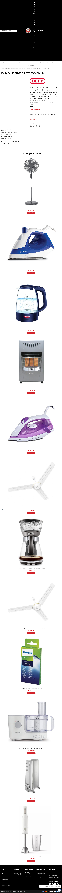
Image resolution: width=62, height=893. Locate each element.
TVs (2, 873)
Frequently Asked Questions (41, 873)
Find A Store (38, 871)
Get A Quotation (17, 871)
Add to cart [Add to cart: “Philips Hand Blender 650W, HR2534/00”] (31, 861)
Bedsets (3, 871)
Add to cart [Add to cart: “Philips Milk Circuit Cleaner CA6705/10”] (31, 693)
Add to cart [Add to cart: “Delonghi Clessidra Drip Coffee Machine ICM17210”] (31, 573)
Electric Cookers (5, 879)
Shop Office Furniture (17, 873)
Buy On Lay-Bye (28, 873)
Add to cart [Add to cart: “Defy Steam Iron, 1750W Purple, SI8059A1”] (31, 453)
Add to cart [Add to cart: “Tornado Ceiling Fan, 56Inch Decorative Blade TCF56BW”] (31, 633)
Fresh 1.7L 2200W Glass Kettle (31, 328)
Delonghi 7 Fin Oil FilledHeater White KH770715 (31, 796)
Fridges (3, 874)
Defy (34, 106)
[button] (31, 126)
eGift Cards (27, 875)
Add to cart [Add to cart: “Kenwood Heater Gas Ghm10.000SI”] (31, 393)
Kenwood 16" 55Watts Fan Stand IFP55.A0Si (31, 208)
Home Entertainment (6, 885)
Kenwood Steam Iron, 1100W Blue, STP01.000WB (31, 268)
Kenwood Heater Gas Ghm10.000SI (31, 388)
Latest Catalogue (28, 876)
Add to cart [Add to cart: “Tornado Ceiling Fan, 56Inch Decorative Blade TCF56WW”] (31, 513)
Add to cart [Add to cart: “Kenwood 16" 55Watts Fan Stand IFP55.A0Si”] (31, 212)
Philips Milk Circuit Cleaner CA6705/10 (31, 688)
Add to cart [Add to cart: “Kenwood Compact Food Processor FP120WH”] (31, 753)
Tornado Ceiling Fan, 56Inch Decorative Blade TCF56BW (31, 628)
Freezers (3, 878)
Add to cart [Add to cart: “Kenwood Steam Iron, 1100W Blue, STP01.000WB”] (31, 273)
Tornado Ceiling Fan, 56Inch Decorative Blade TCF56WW (31, 508)
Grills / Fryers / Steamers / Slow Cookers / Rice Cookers (22, 68)
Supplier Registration (17, 874)
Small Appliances (8, 68)
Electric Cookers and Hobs (5, 876)
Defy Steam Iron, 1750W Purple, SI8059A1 (31, 448)
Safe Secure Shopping (40, 877)
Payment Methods (39, 874)
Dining (3, 882)
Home (2, 68)
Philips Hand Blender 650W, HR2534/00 (31, 856)
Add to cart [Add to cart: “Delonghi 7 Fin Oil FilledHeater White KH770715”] (31, 801)
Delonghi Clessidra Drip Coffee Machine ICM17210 (31, 568)
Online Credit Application (27, 872)
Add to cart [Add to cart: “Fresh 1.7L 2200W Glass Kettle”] (31, 333)
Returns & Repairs (39, 876)
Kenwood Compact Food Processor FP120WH (31, 748)
